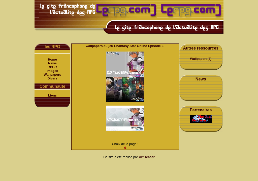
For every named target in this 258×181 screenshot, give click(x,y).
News (52, 63)
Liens (52, 95)
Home (52, 59)
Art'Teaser (147, 157)
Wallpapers (52, 74)
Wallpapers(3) (200, 59)
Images (52, 71)
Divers (52, 78)
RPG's (52, 67)
